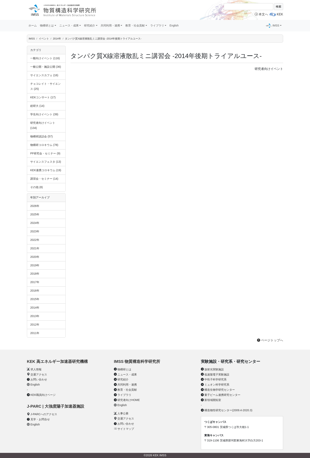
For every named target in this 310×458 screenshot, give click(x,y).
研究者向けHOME (128, 400)
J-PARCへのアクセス (43, 414)
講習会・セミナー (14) (44, 178)
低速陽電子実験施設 (216, 374)
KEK (280, 14)
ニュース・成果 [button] (69, 25)
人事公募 (123, 413)
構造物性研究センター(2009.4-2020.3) (228, 410)
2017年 (34, 282)
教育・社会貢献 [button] (135, 25)
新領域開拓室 (212, 400)
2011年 (34, 333)
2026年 (34, 205)
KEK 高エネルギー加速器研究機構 (57, 361)
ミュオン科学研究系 (216, 384)
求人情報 (36, 369)
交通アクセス (38, 374)
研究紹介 (123, 379)
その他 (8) (36, 187)
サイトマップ (125, 428)
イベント (44, 38)
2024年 (34, 222)
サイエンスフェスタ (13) (45, 161)
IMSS (32, 38)
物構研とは (124, 369)
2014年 (57, 38)
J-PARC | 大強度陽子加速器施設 (55, 406)
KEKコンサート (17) (43, 97)
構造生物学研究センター (219, 389)
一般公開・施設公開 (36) (45, 66)
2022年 (34, 239)
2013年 (34, 316)
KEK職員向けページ (43, 394)
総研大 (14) (37, 105)
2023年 (34, 231)
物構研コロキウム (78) (44, 144)
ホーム (32, 25)
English (174, 25)
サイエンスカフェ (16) (44, 75)
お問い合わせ (38, 379)
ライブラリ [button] (157, 25)
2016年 (34, 290)
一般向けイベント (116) (45, 58)
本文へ (261, 14)
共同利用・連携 (127, 384)
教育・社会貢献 (127, 389)
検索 (278, 6)
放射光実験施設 (214, 369)
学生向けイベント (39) (44, 114)
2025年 (34, 214)
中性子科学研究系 (215, 379)
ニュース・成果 (127, 374)
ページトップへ (270, 340)
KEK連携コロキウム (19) (45, 170)
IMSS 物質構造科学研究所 (137, 361)
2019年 (34, 265)
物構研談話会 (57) (41, 136)
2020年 (34, 256)
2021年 (34, 248)
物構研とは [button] (47, 25)
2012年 (34, 324)
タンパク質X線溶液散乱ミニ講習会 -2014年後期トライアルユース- (103, 38)
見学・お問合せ (40, 419)
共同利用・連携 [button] (110, 25)
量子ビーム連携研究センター (222, 394)
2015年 (34, 299)
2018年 (34, 273)
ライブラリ (124, 394)
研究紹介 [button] (89, 25)
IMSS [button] (275, 25)
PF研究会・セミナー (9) (45, 153)
